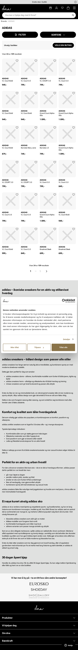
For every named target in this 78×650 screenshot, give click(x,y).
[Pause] (75, 2)
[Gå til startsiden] (6, 7)
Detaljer (66, 339)
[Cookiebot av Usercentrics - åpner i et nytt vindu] (64, 301)
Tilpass (39, 347)
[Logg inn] (56, 8)
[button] (58, 35)
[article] (10, 70)
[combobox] (37, 15)
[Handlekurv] (68, 8)
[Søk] (73, 15)
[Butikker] (50, 8)
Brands (4, 21)
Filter (20, 34)
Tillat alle (63, 347)
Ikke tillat (15, 347)
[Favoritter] (62, 8)
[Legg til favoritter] (17, 61)
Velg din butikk (63, 45)
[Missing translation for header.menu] (74, 8)
